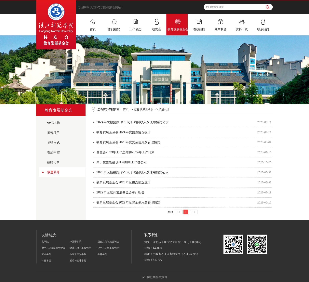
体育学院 (46, 260)
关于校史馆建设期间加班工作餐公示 (121, 162)
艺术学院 (46, 254)
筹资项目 (53, 132)
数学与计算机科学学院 (53, 248)
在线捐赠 (53, 152)
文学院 (45, 241)
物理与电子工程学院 (80, 248)
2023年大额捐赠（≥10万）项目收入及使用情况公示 (132, 172)
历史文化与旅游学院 (108, 241)
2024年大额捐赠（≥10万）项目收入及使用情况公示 (132, 122)
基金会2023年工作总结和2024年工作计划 (125, 152)
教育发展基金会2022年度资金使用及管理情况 (128, 202)
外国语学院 (75, 241)
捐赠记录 (53, 162)
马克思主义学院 (78, 254)
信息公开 (53, 172)
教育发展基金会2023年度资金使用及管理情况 (128, 142)
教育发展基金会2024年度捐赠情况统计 (123, 132)
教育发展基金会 (143, 109)
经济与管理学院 (78, 260)
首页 (125, 109)
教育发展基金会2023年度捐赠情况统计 (123, 182)
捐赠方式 (53, 142)
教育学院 (102, 254)
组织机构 (53, 123)
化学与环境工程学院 (108, 248)
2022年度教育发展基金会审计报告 (120, 192)
